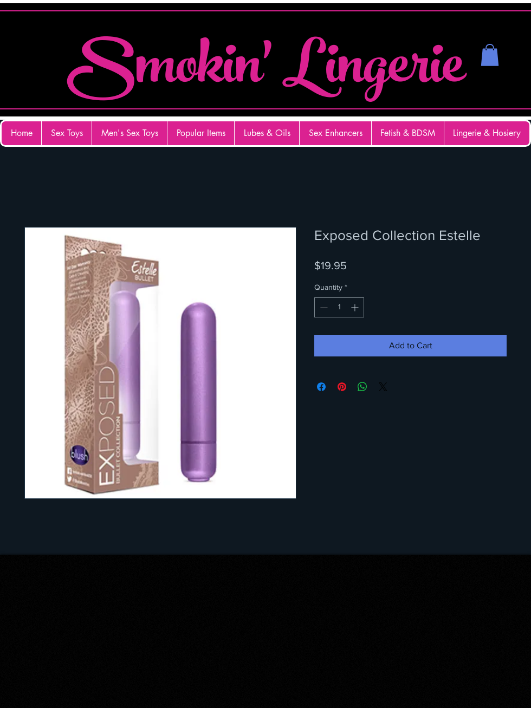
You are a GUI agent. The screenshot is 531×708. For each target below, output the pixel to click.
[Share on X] (383, 386)
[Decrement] (322, 307)
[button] (490, 55)
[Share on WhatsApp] (362, 386)
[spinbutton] (339, 307)
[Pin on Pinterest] (341, 386)
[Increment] (355, 307)
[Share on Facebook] (321, 386)
